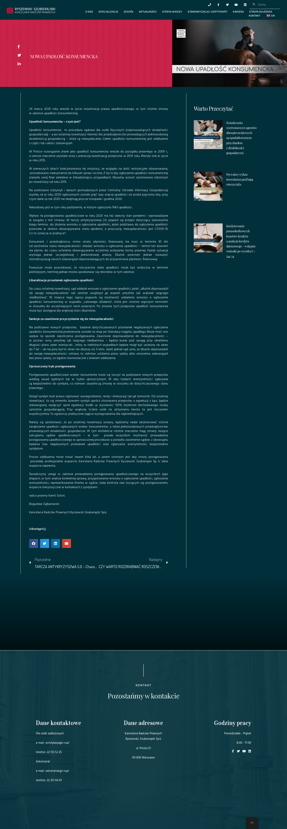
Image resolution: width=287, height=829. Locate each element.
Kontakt (254, 15)
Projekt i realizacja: (44, 814)
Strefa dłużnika (260, 11)
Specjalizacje (108, 11)
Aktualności (148, 11)
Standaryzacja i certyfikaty (207, 11)
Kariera (238, 11)
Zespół (129, 11)
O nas (89, 11)
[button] (33, 543)
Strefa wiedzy (172, 11)
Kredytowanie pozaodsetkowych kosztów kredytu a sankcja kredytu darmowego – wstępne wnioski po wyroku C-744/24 (241, 241)
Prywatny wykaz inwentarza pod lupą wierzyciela (239, 179)
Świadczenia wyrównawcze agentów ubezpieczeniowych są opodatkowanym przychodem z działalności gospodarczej (241, 138)
